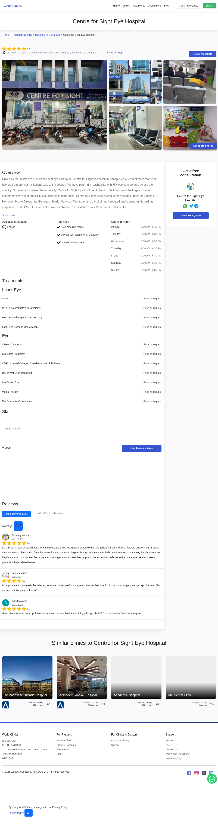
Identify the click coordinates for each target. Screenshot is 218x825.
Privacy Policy (173, 758)
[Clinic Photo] (54, 104)
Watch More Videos (141, 448)
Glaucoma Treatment (13, 353)
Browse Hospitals (66, 745)
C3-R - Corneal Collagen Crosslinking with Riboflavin (31, 363)
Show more (8, 215)
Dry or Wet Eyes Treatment (17, 372)
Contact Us (172, 749)
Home (116, 5)
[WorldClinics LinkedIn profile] (211, 773)
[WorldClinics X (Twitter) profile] (204, 773)
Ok (28, 812)
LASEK (6, 298)
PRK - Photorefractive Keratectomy (21, 308)
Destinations (154, 5)
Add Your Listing (120, 740)
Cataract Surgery (11, 344)
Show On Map (115, 52)
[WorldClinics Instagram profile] (196, 773)
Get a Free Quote (188, 5)
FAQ (168, 745)
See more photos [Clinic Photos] (203, 145)
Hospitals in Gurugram (47, 34)
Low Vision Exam (11, 382)
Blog (166, 5)
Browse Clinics (65, 740)
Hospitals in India (22, 34)
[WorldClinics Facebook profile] (189, 773)
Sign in (209, 5)
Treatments (139, 5)
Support (170, 740)
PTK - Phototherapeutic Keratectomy (22, 317)
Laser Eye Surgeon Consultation (20, 327)
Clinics (126, 5)
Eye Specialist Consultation (17, 401)
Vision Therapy (10, 391)
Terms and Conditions (177, 754)
